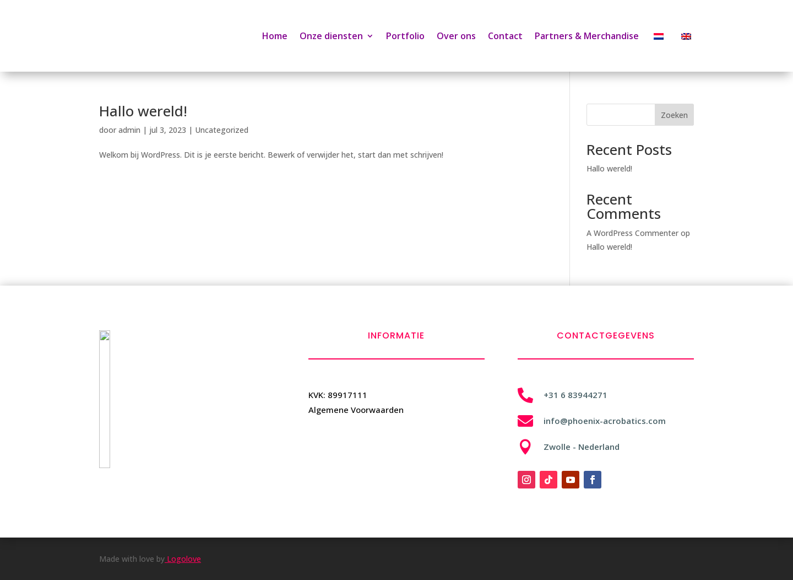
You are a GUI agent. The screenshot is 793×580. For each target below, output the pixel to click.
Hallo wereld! (143, 111)
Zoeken (674, 115)
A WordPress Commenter (632, 233)
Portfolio (405, 36)
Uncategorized (221, 130)
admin (129, 130)
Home (274, 36)
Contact (505, 36)
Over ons (456, 36)
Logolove (183, 559)
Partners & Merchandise (587, 36)
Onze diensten (331, 36)
